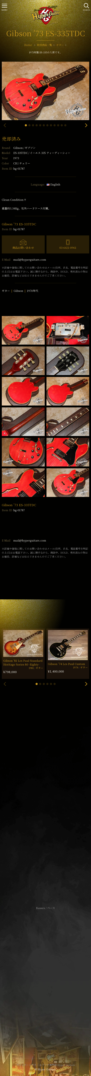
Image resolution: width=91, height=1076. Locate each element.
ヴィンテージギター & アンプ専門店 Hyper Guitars (46, 1065)
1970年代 (32, 291)
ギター (6, 291)
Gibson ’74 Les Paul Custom (66, 664)
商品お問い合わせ (23, 247)
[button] (26, 125)
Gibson (24, 148)
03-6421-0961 (67, 247)
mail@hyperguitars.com (29, 259)
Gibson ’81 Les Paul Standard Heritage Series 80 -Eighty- (23, 662)
